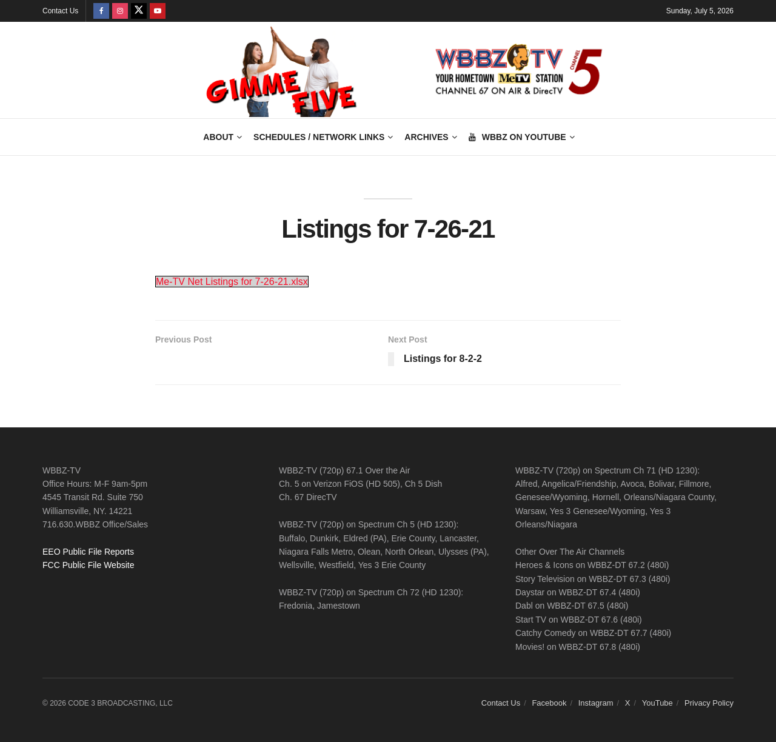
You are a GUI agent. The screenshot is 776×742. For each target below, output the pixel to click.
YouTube (657, 702)
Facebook (549, 702)
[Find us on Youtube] (158, 11)
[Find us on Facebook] (101, 11)
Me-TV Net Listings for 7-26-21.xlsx (232, 281)
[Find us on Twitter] (139, 11)
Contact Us (60, 11)
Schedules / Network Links (318, 137)
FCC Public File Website (88, 565)
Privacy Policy (709, 702)
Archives (426, 137)
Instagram (596, 702)
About (218, 137)
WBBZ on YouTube (517, 137)
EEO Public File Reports (88, 551)
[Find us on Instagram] (120, 11)
